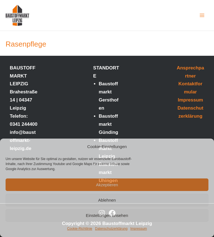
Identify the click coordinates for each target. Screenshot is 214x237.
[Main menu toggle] (202, 15)
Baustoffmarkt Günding (108, 124)
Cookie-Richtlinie (79, 229)
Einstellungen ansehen (107, 215)
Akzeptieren (107, 184)
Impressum (138, 229)
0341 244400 (23, 124)
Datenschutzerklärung (111, 229)
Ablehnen (107, 200)
